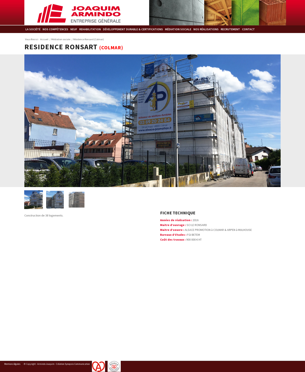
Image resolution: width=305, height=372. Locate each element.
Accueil (44, 39)
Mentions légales (12, 363)
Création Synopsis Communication (73, 363)
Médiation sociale (60, 39)
